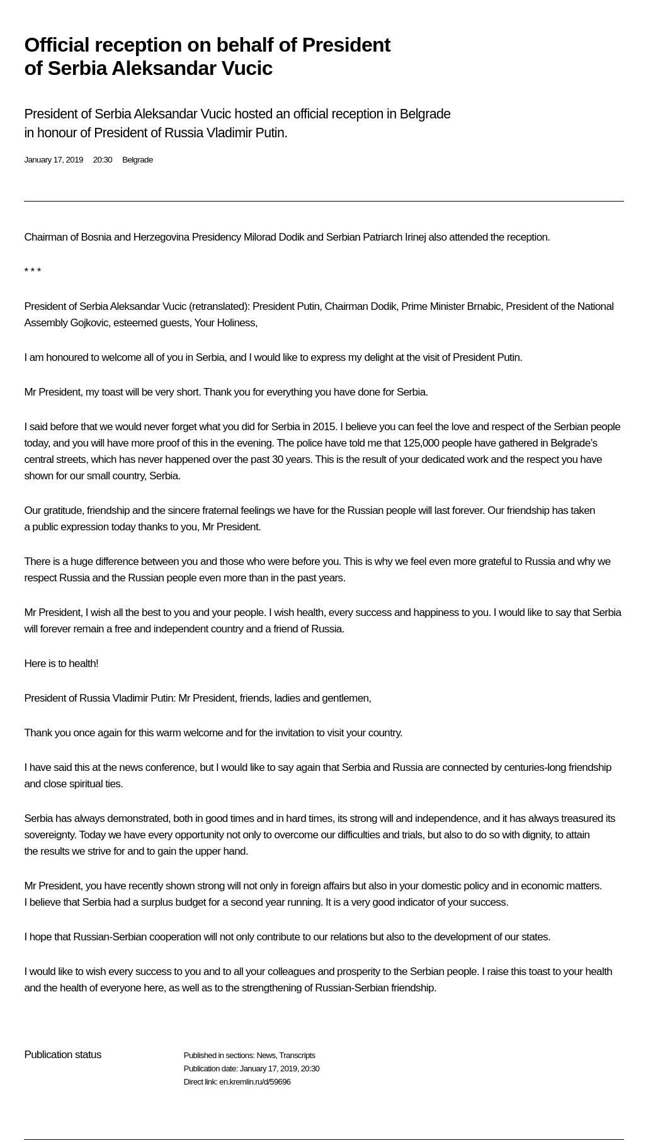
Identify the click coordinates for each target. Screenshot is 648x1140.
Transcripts (297, 1055)
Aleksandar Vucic (148, 306)
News (265, 1055)
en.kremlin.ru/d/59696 (254, 1081)
